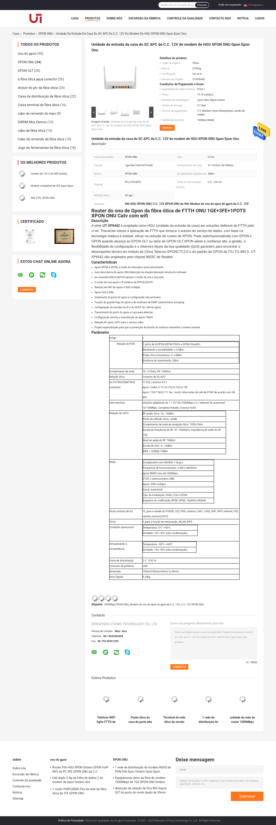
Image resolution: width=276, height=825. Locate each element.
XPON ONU (45, 33)
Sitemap (18, 798)
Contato (167, 127)
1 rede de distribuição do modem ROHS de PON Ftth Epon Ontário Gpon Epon (208, 720)
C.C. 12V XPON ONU (192, 604)
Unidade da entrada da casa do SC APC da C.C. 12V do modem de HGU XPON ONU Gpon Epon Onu (121, 125)
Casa (75, 18)
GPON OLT (25, 71)
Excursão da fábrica (145, 18)
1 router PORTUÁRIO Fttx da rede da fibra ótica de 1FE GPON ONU (79, 791)
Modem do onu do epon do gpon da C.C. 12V (155, 604)
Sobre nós (114, 18)
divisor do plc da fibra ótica (38, 88)
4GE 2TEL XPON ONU (43, 197)
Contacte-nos (220, 18)
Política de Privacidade (70, 820)
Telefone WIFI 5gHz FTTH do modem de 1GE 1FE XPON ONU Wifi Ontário (106, 720)
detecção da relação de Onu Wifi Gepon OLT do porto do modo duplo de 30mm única (141, 791)
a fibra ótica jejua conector (37, 79)
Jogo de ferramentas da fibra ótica (43, 148)
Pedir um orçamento (230, 4)
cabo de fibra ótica (31, 131)
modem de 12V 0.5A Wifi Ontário (49, 173)
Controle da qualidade (185, 18)
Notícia (243, 18)
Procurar (202, 5)
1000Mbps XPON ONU (116, 604)
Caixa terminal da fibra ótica (38, 105)
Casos (259, 18)
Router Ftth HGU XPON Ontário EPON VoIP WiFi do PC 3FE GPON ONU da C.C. (80, 769)
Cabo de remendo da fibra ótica (41, 139)
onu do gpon (27, 54)
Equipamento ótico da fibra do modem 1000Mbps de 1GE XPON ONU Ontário (140, 780)
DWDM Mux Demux (32, 122)
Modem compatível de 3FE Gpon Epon (52, 185)
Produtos (92, 18)
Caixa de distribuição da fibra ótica (43, 96)
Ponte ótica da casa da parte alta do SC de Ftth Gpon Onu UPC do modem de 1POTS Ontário (140, 720)
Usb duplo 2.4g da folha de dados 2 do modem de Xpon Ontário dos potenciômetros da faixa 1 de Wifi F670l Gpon (78, 780)
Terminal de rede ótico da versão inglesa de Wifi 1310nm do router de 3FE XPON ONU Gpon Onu (174, 720)
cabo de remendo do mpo (37, 113)
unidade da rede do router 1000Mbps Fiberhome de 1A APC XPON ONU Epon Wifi (242, 720)
